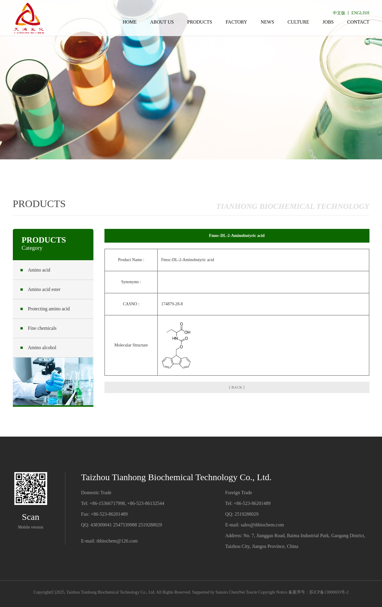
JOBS (328, 21)
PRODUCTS (199, 21)
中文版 (339, 13)
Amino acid (35, 269)
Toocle (251, 592)
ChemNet (237, 592)
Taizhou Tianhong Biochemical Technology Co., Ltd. (110, 592)
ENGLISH (360, 13)
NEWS (267, 21)
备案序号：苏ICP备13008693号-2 (318, 592)
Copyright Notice (272, 592)
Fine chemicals (38, 328)
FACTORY (236, 21)
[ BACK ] (236, 387)
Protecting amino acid (45, 308)
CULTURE (298, 21)
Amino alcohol (38, 347)
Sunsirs (221, 592)
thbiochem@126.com (117, 540)
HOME (130, 21)
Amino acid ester (40, 289)
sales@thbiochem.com (262, 524)
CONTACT (358, 21)
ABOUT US (162, 21)
